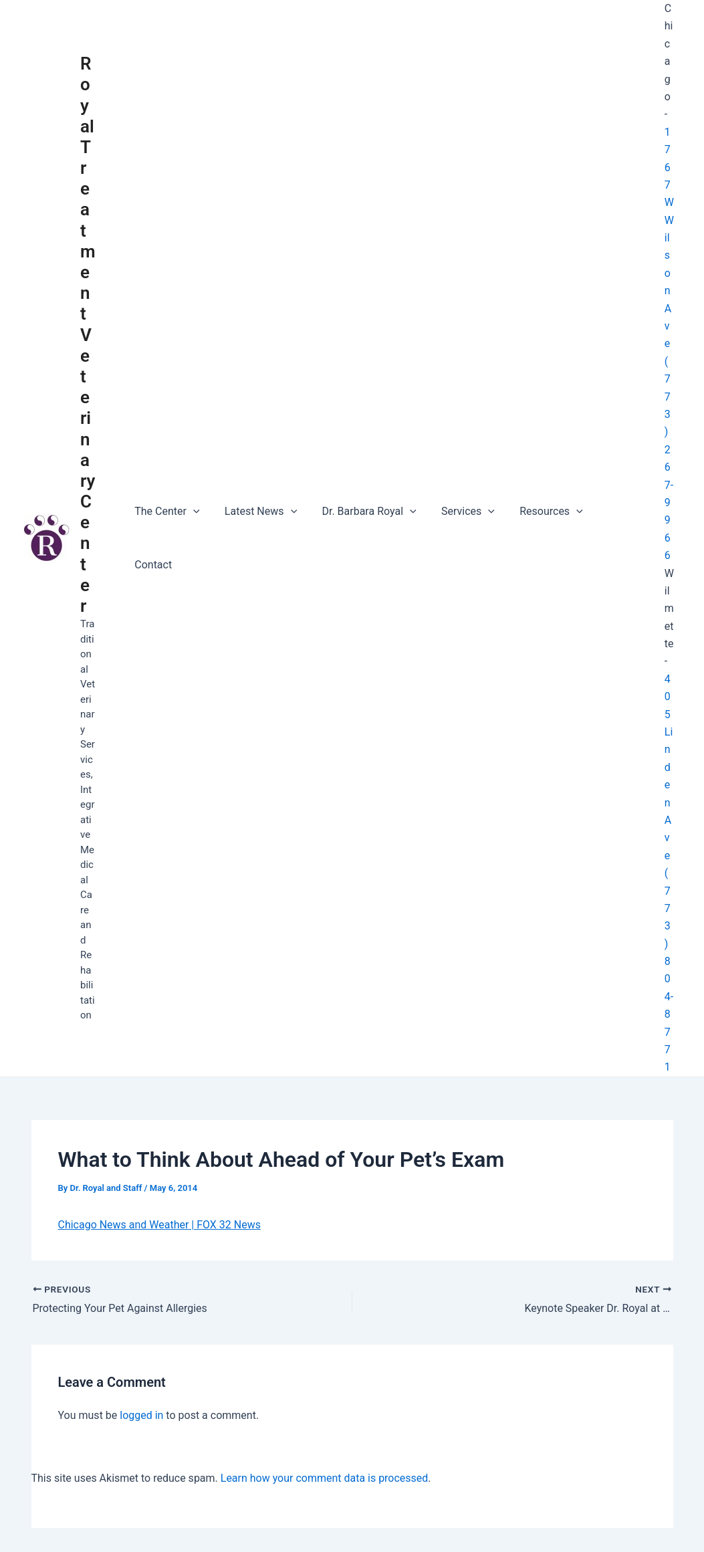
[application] (191, 495)
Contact (607, 495)
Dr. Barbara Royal (360, 495)
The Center (165, 495)
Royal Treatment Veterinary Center (88, 292)
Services (455, 495)
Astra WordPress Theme (508, 1518)
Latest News (255, 495)
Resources (535, 495)
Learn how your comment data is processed (325, 1392)
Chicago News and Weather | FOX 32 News (159, 1139)
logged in (141, 1329)
